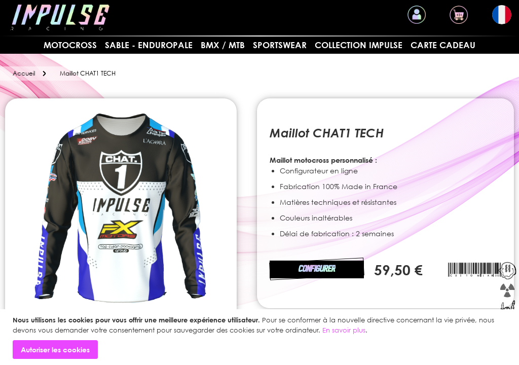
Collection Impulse (358, 45)
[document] (261, 337)
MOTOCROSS (70, 45)
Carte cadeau (443, 45)
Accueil (24, 73)
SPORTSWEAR (280, 45)
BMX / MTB (223, 45)
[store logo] (59, 17)
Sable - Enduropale (149, 45)
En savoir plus (343, 330)
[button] (502, 15)
